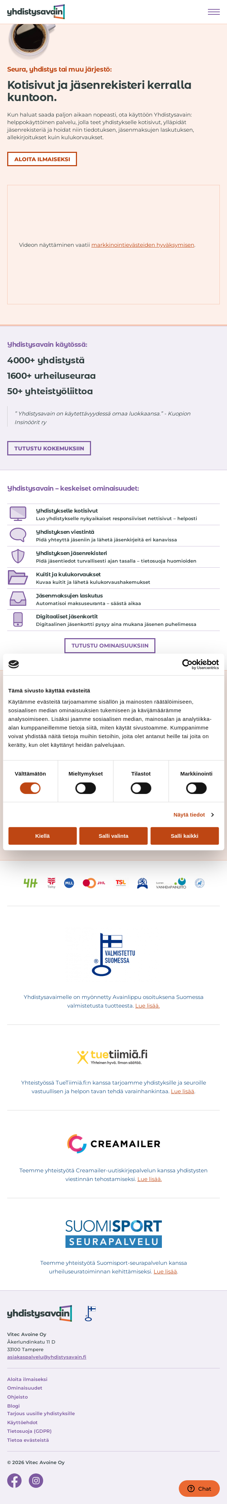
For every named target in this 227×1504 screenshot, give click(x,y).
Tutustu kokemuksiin (49, 448)
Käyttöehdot (22, 1422)
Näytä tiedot (189, 815)
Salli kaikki (185, 836)
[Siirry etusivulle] (32, 12)
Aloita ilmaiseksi (27, 1379)
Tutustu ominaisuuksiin (110, 645)
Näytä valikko (214, 11)
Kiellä (42, 836)
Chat (199, 1488)
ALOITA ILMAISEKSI (42, 159)
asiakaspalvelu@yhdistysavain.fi (46, 1357)
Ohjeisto (17, 1397)
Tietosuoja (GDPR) (29, 1431)
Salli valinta (113, 836)
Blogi (13, 1406)
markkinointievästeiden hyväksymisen (142, 244)
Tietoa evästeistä (28, 1440)
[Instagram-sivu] (36, 1481)
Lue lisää (182, 1091)
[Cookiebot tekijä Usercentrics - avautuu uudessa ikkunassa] (187, 664)
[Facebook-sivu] (14, 1481)
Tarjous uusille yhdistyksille (41, 1413)
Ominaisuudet (24, 1388)
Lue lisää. (147, 1005)
